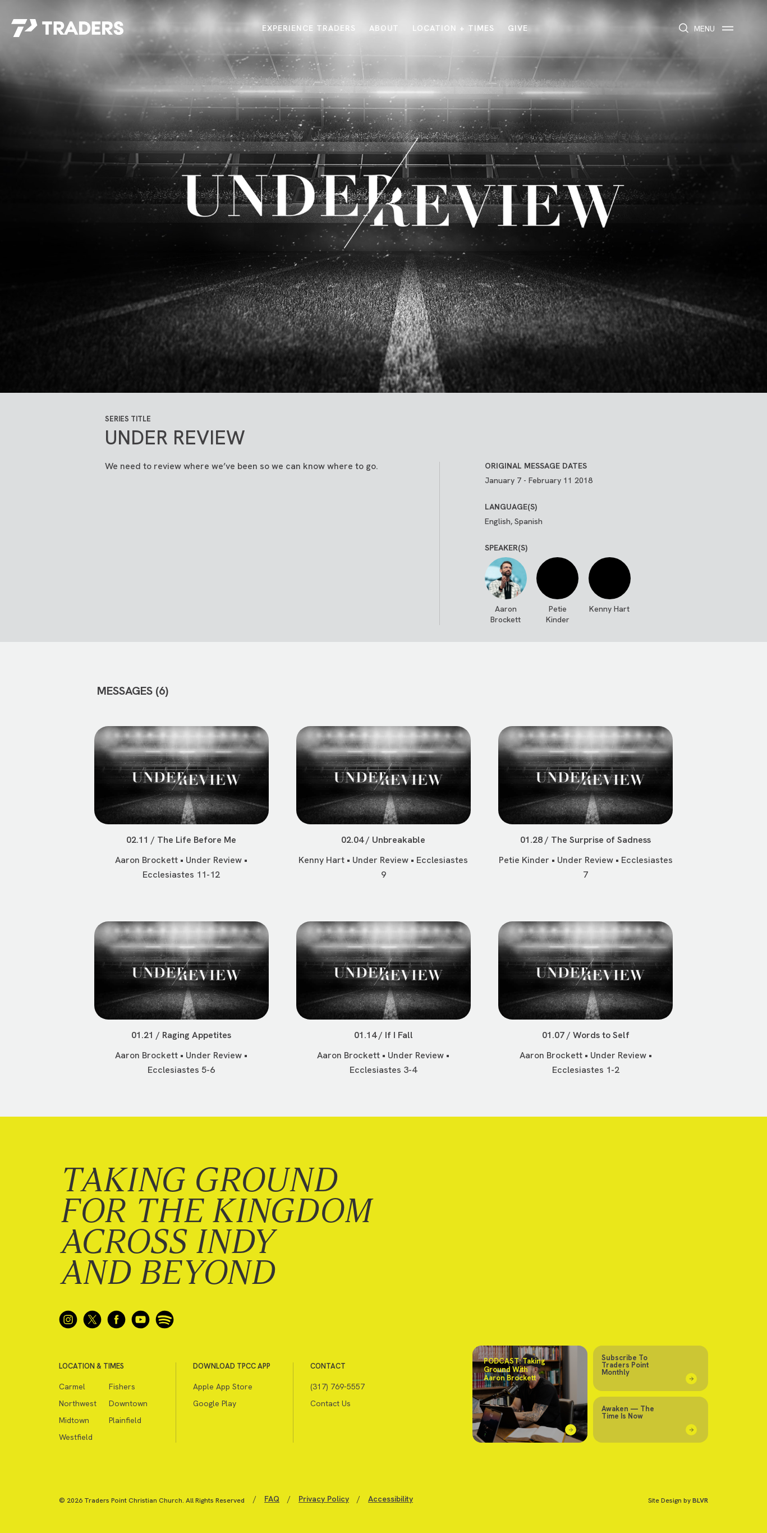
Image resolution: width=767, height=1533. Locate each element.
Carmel (72, 1386)
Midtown (74, 1420)
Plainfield (125, 1420)
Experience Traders (309, 28)
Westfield (76, 1437)
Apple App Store (222, 1386)
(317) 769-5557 (337, 1386)
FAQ (271, 1499)
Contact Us (330, 1403)
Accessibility (390, 1499)
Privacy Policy (323, 1499)
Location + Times (453, 28)
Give (518, 28)
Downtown (128, 1403)
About (384, 28)
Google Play (214, 1403)
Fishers (122, 1386)
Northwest (78, 1403)
